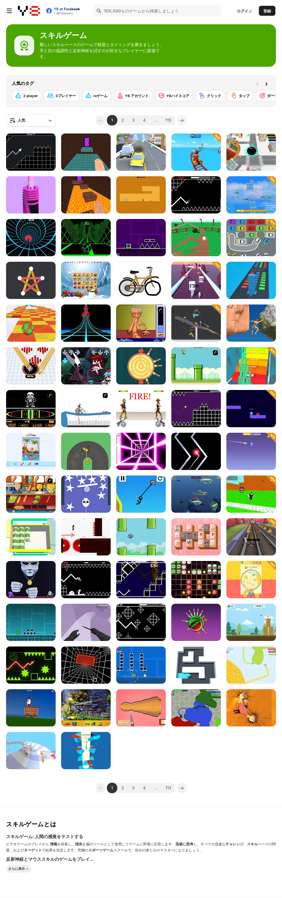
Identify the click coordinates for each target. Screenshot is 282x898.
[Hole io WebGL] (251, 152)
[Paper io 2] (251, 665)
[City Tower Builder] (251, 194)
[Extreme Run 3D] (86, 323)
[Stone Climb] (251, 707)
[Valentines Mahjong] (196, 536)
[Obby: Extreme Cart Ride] (196, 152)
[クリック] (210, 95)
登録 (267, 11)
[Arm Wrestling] (141, 323)
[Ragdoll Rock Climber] (251, 323)
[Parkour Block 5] (86, 152)
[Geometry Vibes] (196, 408)
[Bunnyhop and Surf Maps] (86, 622)
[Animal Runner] (251, 536)
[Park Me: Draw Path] (251, 237)
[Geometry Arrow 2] (141, 622)
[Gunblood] (141, 408)
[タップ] (240, 95)
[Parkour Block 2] (86, 194)
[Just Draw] (141, 280)
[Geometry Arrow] (196, 194)
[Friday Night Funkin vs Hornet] (86, 365)
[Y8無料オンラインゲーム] (29, 11)
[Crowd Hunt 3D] (196, 280)
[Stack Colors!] (251, 280)
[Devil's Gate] (141, 194)
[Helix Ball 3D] (86, 750)
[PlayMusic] (141, 152)
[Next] (267, 83)
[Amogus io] (196, 707)
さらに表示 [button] (16, 869)
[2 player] (26, 95)
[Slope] (86, 237)
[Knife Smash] (196, 622)
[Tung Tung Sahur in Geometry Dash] (141, 579)
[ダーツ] (268, 95)
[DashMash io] (251, 408)
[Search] (99, 11)
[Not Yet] (31, 579)
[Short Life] (31, 707)
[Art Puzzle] (31, 451)
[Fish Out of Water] (251, 451)
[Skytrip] (31, 323)
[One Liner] (31, 280)
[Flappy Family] (141, 536)
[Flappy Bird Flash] (196, 365)
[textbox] (31, 120)
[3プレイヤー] (61, 95)
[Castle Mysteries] (86, 707)
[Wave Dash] (31, 665)
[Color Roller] (196, 665)
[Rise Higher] (86, 494)
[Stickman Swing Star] (141, 494)
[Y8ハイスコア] (174, 95)
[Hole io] (31, 365)
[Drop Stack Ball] (31, 194)
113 (168, 120)
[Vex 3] (86, 536)
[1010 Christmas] (196, 579)
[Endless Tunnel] (86, 665)
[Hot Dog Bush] (31, 494)
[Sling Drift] (86, 451)
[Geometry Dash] (31, 622)
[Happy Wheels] (86, 408)
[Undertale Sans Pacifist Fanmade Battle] (31, 408)
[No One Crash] (196, 451)
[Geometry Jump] (141, 237)
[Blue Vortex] (31, 237)
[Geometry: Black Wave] (86, 579)
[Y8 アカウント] (133, 95)
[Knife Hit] (141, 365)
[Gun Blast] (196, 323)
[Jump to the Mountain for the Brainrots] (251, 494)
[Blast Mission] (251, 622)
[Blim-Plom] (251, 579)
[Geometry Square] (141, 665)
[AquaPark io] (31, 750)
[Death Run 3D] (141, 451)
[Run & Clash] (251, 365)
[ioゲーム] (96, 95)
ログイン (244, 11)
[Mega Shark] (196, 494)
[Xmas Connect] (86, 280)
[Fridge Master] (31, 536)
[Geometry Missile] (31, 152)
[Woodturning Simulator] (141, 707)
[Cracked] (196, 237)
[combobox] (31, 120)
